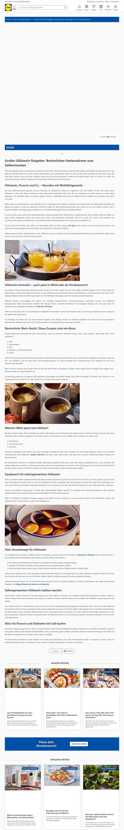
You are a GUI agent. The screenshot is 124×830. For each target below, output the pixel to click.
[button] (102, 85)
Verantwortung (91, 1)
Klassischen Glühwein (86, 502)
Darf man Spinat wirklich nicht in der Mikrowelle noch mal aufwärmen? (99, 764)
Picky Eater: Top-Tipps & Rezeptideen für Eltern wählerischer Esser (61, 662)
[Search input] (42, 7)
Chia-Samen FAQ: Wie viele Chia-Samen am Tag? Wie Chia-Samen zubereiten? (100, 662)
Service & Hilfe (115, 1)
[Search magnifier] (65, 7)
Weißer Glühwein (38, 402)
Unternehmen (99, 1)
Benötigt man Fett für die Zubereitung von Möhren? (57, 759)
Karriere (107, 1)
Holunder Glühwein (44, 254)
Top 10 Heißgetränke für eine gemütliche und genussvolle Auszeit (19, 662)
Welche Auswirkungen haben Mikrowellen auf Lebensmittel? (20, 764)
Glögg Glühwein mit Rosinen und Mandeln (32, 532)
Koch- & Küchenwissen (22, 19)
